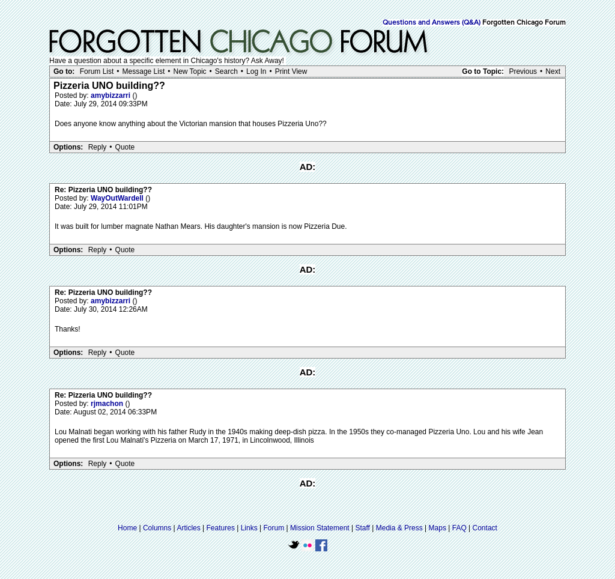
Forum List (97, 71)
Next (552, 71)
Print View (291, 71)
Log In (256, 71)
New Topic (189, 71)
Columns (157, 528)
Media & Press (399, 528)
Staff (362, 528)
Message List (144, 71)
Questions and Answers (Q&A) (431, 22)
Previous (523, 71)
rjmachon (108, 403)
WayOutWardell (118, 198)
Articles (188, 528)
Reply (97, 147)
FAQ (459, 528)
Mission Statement (320, 528)
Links (249, 528)
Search (226, 71)
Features (221, 528)
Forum (274, 528)
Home (127, 528)
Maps (437, 528)
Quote (125, 147)
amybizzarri (111, 95)
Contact (485, 528)
